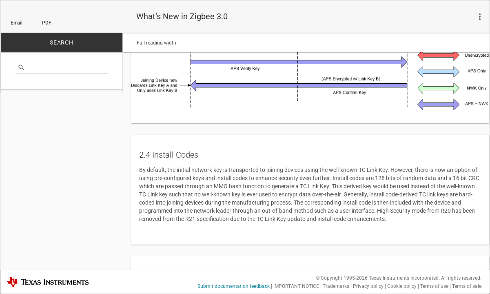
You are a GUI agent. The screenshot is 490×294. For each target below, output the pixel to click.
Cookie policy (402, 286)
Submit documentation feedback (233, 286)
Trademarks (336, 286)
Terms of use (434, 286)
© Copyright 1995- (342, 278)
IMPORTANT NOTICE (296, 286)
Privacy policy (368, 286)
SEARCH (61, 42)
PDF (46, 23)
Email (16, 23)
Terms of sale (466, 286)
